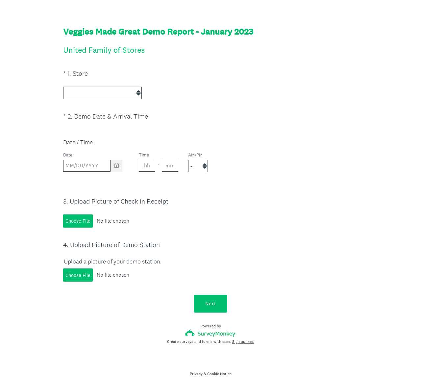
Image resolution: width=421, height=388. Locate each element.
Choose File (77, 219)
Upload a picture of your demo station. (112, 259)
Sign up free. (243, 339)
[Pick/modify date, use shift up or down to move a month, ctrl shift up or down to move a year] (87, 164)
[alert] (210, 175)
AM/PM (195, 153)
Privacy (196, 371)
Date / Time (78, 141)
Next (210, 301)
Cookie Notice (219, 371)
